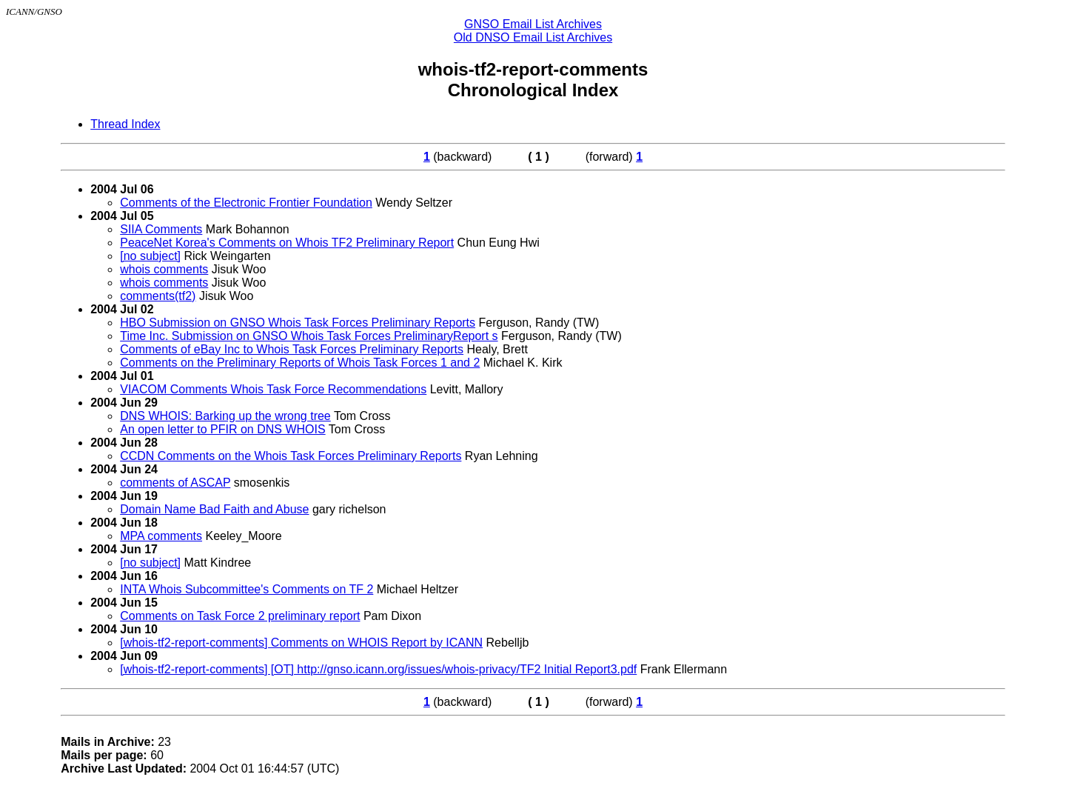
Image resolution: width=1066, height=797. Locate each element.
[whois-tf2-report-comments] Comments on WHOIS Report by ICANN (301, 642)
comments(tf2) (157, 296)
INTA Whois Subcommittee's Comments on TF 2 (246, 589)
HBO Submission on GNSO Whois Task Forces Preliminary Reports (297, 322)
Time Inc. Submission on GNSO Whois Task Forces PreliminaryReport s (308, 336)
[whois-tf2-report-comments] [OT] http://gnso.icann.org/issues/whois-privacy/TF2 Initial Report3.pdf (378, 669)
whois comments (164, 269)
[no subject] (150, 256)
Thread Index (125, 124)
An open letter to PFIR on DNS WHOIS (222, 429)
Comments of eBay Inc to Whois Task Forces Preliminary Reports (291, 349)
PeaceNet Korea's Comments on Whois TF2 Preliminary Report (287, 242)
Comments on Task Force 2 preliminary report (240, 616)
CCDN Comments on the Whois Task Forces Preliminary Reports (290, 456)
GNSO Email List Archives (533, 24)
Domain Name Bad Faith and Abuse (214, 509)
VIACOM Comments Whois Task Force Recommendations (273, 389)
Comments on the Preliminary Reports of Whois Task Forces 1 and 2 (300, 362)
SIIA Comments (161, 229)
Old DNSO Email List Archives (533, 37)
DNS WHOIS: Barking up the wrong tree (225, 416)
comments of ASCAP (175, 482)
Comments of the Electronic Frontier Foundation (246, 202)
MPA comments (161, 536)
